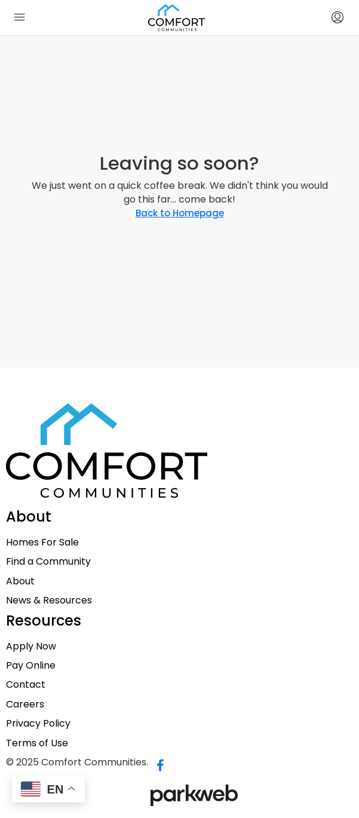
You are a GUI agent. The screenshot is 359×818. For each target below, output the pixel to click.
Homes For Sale (42, 542)
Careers (25, 704)
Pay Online (31, 665)
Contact (25, 685)
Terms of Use (37, 743)
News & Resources (49, 600)
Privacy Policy (38, 723)
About (20, 581)
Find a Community (48, 561)
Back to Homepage (180, 213)
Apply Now (31, 646)
